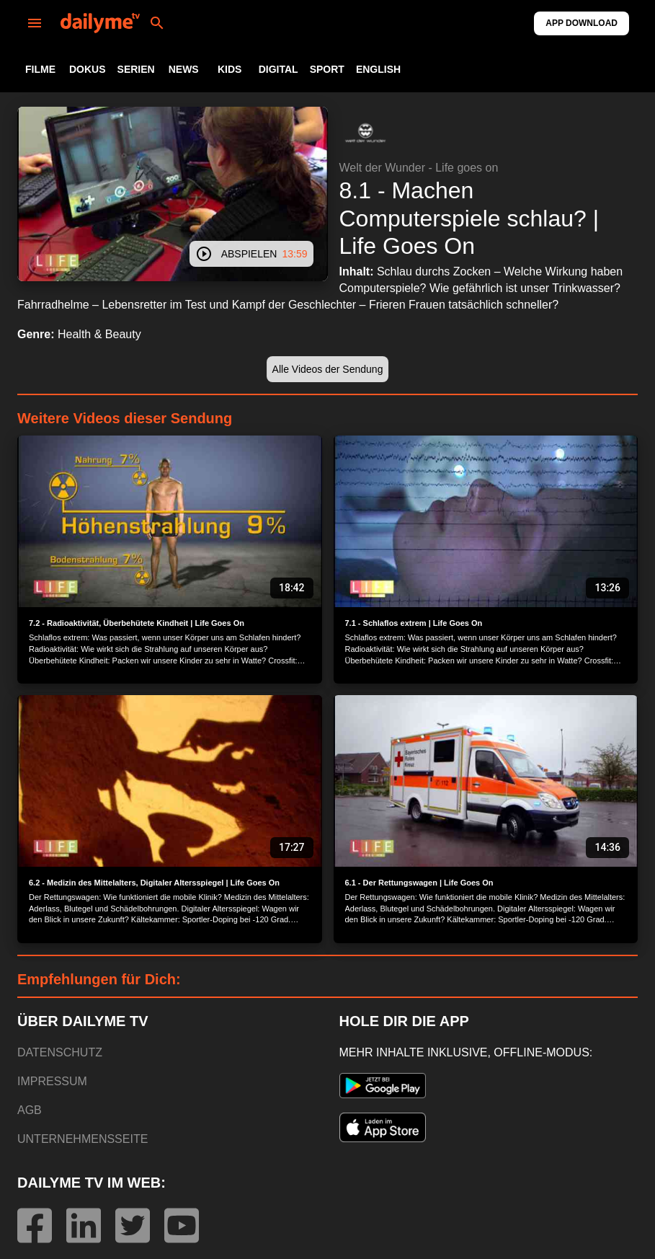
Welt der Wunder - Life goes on (419, 168)
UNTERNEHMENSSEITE (82, 1139)
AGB (29, 1110)
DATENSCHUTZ (59, 1052)
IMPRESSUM (52, 1081)
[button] (365, 133)
